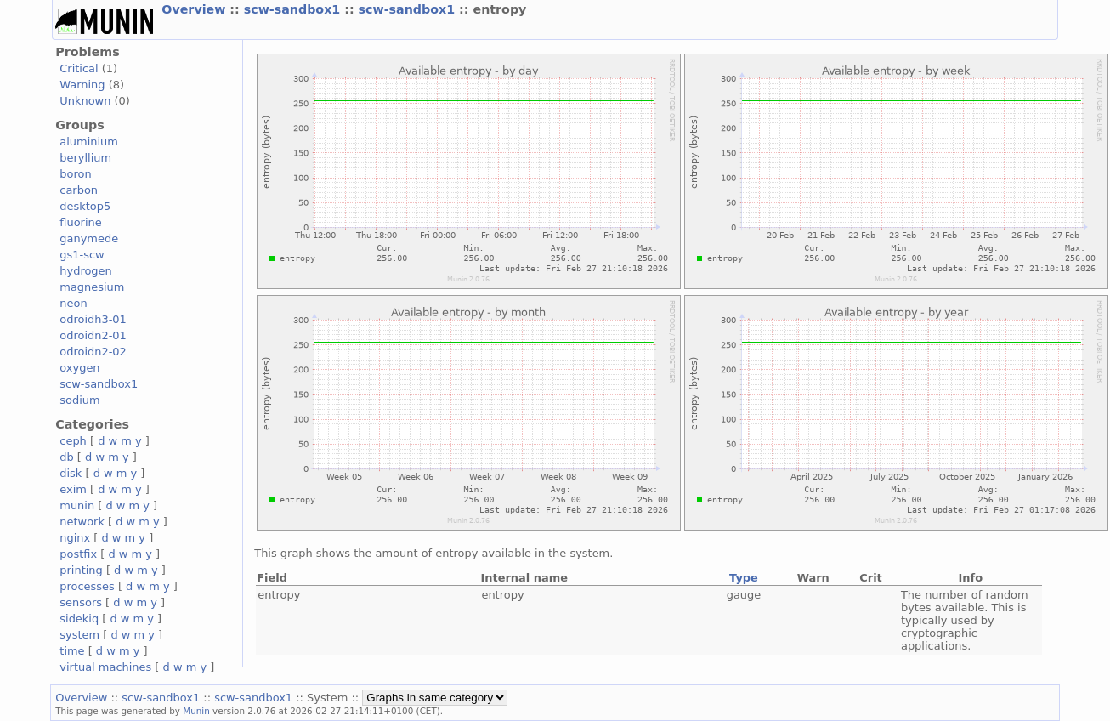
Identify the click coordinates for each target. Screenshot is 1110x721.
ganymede (88, 238)
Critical (78, 68)
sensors (80, 602)
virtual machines (105, 667)
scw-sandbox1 (294, 9)
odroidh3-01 (93, 319)
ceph (73, 440)
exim (73, 489)
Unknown (84, 100)
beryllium (85, 157)
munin (76, 505)
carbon (78, 190)
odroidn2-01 (93, 335)
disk (70, 473)
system (79, 634)
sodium (79, 400)
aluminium (88, 141)
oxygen (79, 367)
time (71, 650)
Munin (196, 711)
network (82, 521)
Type (743, 577)
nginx (74, 537)
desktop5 (84, 206)
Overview (195, 9)
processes (87, 586)
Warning (82, 84)
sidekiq (79, 618)
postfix (78, 554)
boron (75, 173)
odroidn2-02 (93, 351)
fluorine (80, 222)
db (66, 457)
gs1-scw (81, 254)
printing (80, 570)
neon (73, 303)
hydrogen (85, 270)
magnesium (91, 287)
